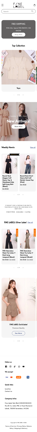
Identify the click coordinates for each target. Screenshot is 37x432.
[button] (2, 5)
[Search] (32, 11)
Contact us (8, 391)
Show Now (18, 126)
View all (33, 147)
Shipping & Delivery (20, 428)
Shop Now (18, 34)
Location (8, 389)
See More (18, 333)
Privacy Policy (21, 426)
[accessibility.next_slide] (23, 95)
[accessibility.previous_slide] (14, 95)
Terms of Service (10, 426)
